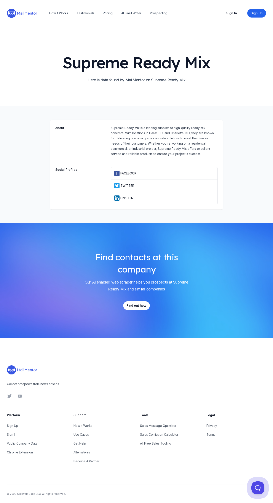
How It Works (58, 13)
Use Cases (81, 434)
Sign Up (12, 425)
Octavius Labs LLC (29, 493)
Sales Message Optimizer (158, 425)
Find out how (136, 305)
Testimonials (85, 13)
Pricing (108, 13)
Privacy (211, 425)
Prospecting (158, 13)
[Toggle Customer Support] (257, 487)
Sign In (231, 13)
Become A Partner (86, 461)
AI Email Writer (131, 13)
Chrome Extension (20, 452)
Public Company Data (22, 443)
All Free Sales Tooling (155, 443)
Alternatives (81, 452)
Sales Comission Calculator (159, 434)
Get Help (79, 443)
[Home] (22, 13)
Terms (210, 434)
